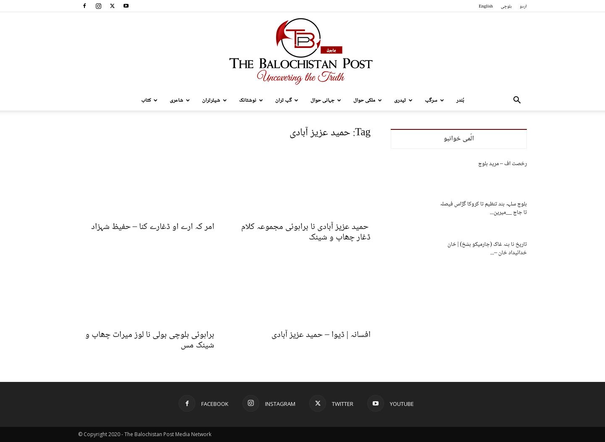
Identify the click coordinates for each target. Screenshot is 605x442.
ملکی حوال (367, 100)
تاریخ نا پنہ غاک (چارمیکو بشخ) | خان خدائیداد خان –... (487, 248)
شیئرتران (214, 100)
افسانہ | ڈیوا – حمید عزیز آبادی (321, 335)
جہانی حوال (325, 100)
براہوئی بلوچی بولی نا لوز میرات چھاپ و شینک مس (149, 340)
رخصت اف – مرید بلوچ (502, 164)
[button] (517, 101)
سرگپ (434, 100)
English (486, 7)
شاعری (180, 100)
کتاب (149, 100)
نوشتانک (251, 100)
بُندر (460, 100)
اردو (523, 7)
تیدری (403, 100)
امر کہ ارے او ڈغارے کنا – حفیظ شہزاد (153, 227)
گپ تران (286, 100)
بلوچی (506, 7)
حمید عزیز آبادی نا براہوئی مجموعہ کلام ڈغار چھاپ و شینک (306, 232)
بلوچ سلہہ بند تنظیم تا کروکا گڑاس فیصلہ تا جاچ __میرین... (483, 208)
